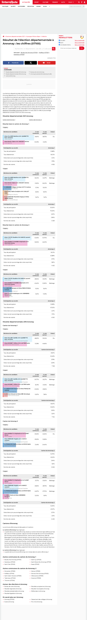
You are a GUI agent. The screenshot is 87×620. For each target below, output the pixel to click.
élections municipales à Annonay (12, 110)
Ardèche (44, 36)
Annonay (32, 74)
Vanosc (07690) (35, 571)
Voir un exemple (79, 40)
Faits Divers (21, 6)
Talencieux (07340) (9, 578)
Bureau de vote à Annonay (12, 586)
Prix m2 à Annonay (36, 602)
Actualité (62, 40)
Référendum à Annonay (38, 591)
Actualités (26, 2)
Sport (36, 2)
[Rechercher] (77, 6)
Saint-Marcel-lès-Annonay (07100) (41, 562)
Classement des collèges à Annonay (41, 599)
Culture (45, 2)
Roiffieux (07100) (44, 52)
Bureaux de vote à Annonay (37, 72)
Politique (5, 6)
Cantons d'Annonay (10, 76)
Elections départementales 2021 (15, 36)
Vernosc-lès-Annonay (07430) (39, 573)
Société (13, 6)
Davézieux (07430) (19, 54)
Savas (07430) (35, 564)
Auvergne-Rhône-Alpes (33, 36)
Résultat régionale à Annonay (12, 589)
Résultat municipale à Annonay (40, 589)
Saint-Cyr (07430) (36, 559)
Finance (55, 2)
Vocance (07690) (36, 578)
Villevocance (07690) (37, 576)
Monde (38, 6)
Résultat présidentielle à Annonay (14, 591)
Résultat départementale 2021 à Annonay (16, 72)
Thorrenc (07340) (9, 580)
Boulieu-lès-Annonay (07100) (29, 52)
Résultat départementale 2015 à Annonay (16, 74)
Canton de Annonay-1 (9, 120)
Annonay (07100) (9, 599)
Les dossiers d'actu (65, 45)
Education (30, 6)
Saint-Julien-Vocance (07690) (12, 576)
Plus (71, 2)
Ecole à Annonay (9, 602)
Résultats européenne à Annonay (41, 586)
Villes (45, 6)
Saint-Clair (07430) (9, 564)
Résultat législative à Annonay (13, 593)
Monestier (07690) (9, 571)
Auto (63, 2)
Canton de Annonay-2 (35, 120)
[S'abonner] (71, 48)
